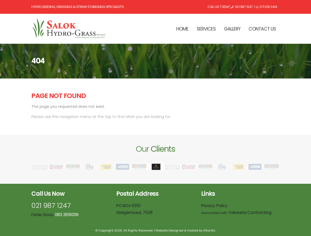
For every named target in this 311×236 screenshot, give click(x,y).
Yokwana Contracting (236, 212)
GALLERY (232, 29)
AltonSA (209, 230)
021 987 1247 (51, 205)
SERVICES (206, 29)
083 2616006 (67, 214)
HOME (182, 29)
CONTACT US (262, 29)
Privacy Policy (214, 205)
